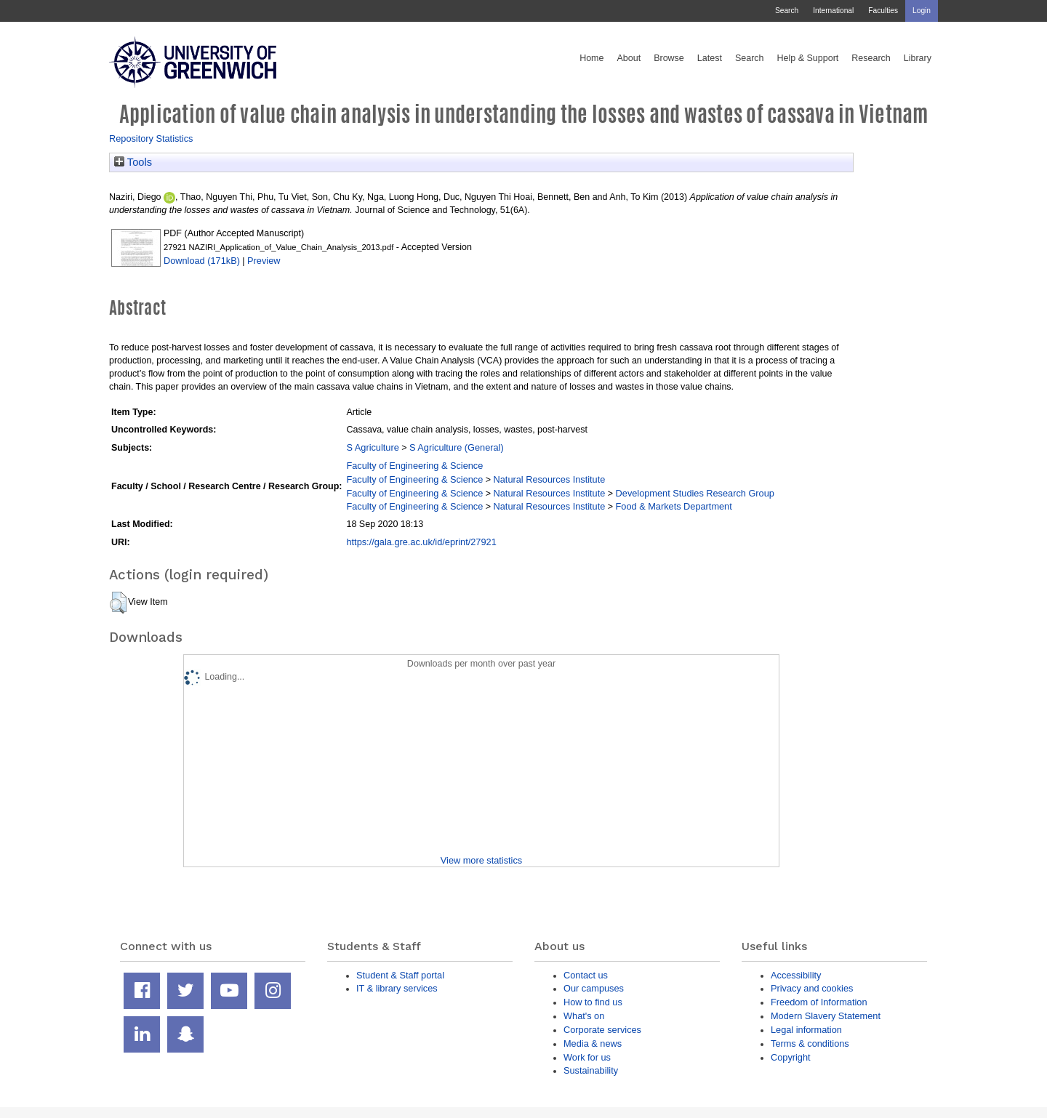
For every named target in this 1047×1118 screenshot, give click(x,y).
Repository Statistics (151, 138)
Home (591, 58)
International (833, 11)
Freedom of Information (819, 1002)
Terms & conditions (810, 1043)
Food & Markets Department (674, 506)
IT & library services (397, 988)
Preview (263, 260)
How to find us (592, 1002)
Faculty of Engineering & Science (414, 465)
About (629, 58)
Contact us (585, 975)
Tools (133, 162)
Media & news (592, 1043)
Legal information (806, 1029)
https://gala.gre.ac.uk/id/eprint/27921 (421, 541)
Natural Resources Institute (550, 479)
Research (871, 58)
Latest (709, 58)
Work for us (587, 1057)
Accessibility (796, 975)
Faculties (883, 11)
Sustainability (590, 1070)
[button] (118, 603)
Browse (669, 58)
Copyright (791, 1057)
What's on (583, 1015)
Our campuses (593, 988)
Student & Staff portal (400, 975)
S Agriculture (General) (456, 447)
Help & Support (808, 58)
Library (917, 58)
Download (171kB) (202, 260)
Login (921, 11)
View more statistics (481, 860)
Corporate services (602, 1029)
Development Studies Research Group (695, 493)
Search (786, 11)
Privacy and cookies (812, 988)
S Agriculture (372, 447)
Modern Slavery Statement (825, 1015)
